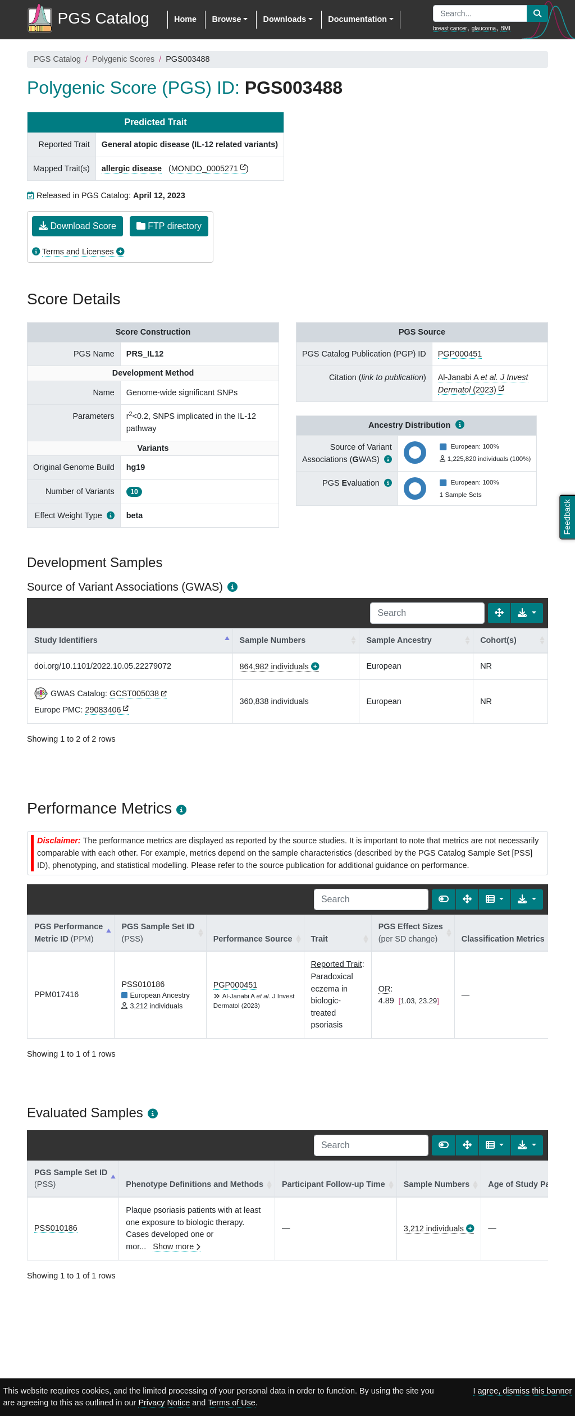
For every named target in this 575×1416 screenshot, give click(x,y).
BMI (505, 28)
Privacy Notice (164, 1402)
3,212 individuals (434, 1228)
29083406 (103, 709)
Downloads (284, 19)
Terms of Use (231, 1402)
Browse (226, 19)
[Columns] (495, 899)
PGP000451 (460, 353)
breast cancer (450, 28)
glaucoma (484, 28)
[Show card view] (443, 899)
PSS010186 (143, 984)
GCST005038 (134, 693)
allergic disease (132, 168)
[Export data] (527, 613)
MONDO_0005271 (204, 168)
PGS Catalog (57, 58)
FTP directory (169, 226)
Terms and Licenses (78, 251)
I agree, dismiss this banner (522, 1390)
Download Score (77, 226)
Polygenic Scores (123, 58)
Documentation (357, 19)
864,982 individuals (274, 666)
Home (185, 19)
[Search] (427, 613)
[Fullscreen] (499, 613)
